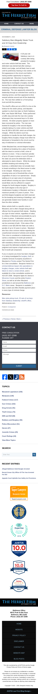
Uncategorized (12, 307)
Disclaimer (19, 641)
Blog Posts (19, 659)
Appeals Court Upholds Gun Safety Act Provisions (19, 478)
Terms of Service (23, 667)
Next (19, 319)
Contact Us (19, 23)
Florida (13, 261)
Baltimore (27, 283)
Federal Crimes (10, 400)
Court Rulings (9, 436)
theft (29, 256)
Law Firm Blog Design (18, 691)
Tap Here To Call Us (19, 5)
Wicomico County (8, 278)
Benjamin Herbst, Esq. (26, 685)
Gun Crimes (9, 404)
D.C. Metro (6, 285)
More (32, 23)
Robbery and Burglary (12, 420)
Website (19, 629)
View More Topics (9, 440)
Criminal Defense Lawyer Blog (19, 15)
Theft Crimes (8, 412)
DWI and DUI (8, 416)
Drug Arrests (8, 408)
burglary (24, 256)
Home (6, 23)
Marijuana (8, 396)
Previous (6, 319)
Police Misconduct (11, 424)
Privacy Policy (19, 635)
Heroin (6, 428)
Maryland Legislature (12, 392)
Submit (19, 366)
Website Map (19, 653)
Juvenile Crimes (10, 432)
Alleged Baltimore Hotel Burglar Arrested (16, 469)
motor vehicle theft (21, 268)
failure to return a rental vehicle (13, 271)
